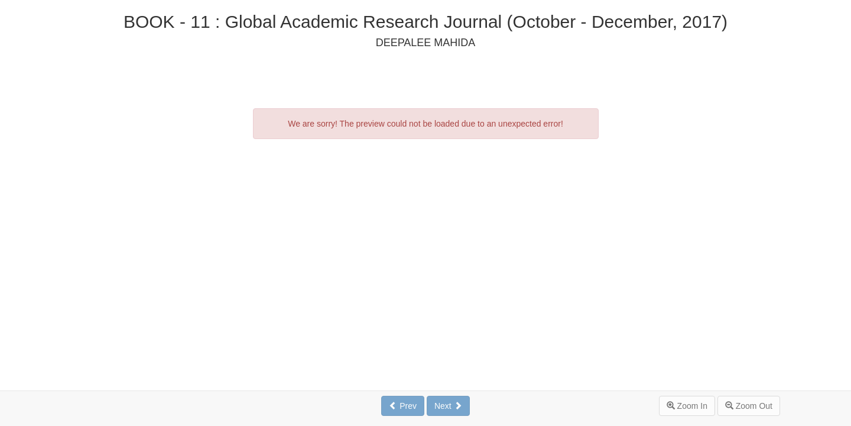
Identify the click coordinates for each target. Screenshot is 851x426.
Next (448, 406)
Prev (403, 406)
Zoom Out (748, 406)
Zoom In (687, 406)
